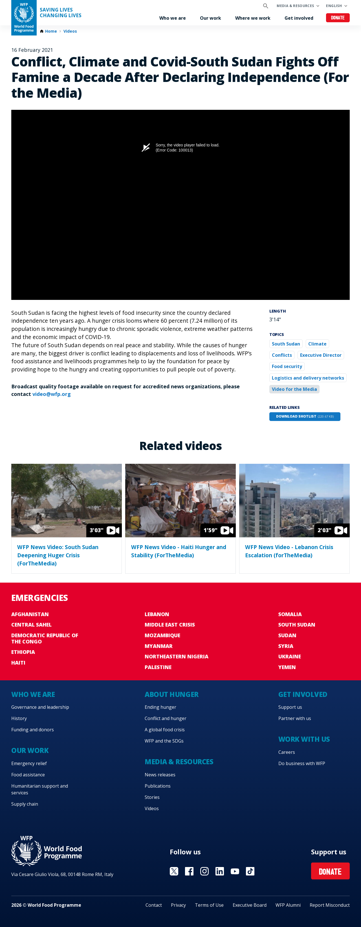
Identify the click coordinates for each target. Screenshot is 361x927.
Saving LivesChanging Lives (61, 12)
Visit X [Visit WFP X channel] (174, 871)
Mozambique (162, 635)
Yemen (287, 667)
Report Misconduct (330, 905)
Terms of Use (209, 905)
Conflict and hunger (165, 718)
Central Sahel (31, 624)
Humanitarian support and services (39, 789)
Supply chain (24, 804)
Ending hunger (160, 707)
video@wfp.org (51, 394)
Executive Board (250, 905)
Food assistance (28, 775)
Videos (70, 31)
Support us (290, 707)
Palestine (158, 667)
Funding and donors (32, 730)
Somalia (290, 614)
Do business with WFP (301, 763)
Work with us (304, 739)
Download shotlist (305, 416)
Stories (152, 797)
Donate (338, 18)
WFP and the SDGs (164, 741)
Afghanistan (30, 614)
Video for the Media (294, 389)
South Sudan (286, 344)
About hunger (171, 694)
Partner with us (294, 718)
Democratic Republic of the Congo (44, 638)
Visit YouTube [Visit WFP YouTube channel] (235, 871)
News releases (160, 775)
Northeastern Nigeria (176, 656)
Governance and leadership (40, 707)
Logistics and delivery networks (308, 378)
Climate (317, 344)
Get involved (299, 18)
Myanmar (159, 646)
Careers (286, 752)
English (334, 5)
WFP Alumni (288, 905)
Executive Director (321, 355)
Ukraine (289, 656)
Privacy (178, 905)
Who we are (172, 18)
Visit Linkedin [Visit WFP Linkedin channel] (219, 871)
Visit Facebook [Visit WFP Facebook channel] (189, 871)
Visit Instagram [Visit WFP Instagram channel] (204, 871)
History (19, 718)
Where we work (252, 18)
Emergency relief (29, 763)
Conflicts (282, 355)
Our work (210, 18)
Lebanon (157, 614)
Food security (287, 366)
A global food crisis (165, 730)
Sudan (287, 635)
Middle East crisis (170, 624)
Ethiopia (23, 652)
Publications (158, 786)
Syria (285, 646)
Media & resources (295, 5)
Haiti (18, 662)
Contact (154, 905)
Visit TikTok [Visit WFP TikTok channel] (250, 871)
